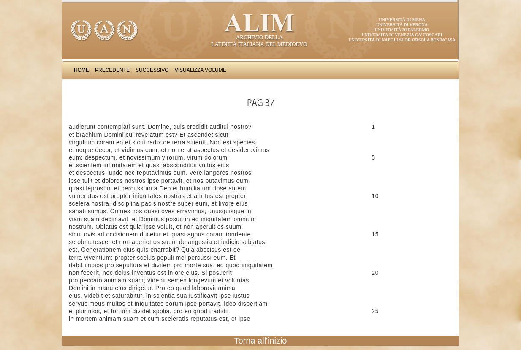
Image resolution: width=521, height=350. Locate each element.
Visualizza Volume (200, 70)
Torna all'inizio (260, 340)
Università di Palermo (401, 29)
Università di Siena (402, 19)
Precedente (112, 70)
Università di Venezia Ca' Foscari (402, 35)
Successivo (152, 70)
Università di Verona (402, 24)
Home (81, 70)
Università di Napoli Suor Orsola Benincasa (402, 40)
